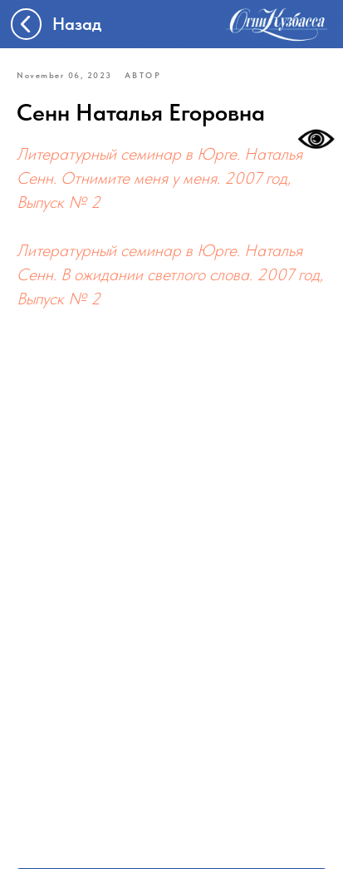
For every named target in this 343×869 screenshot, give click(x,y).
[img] (277, 23)
